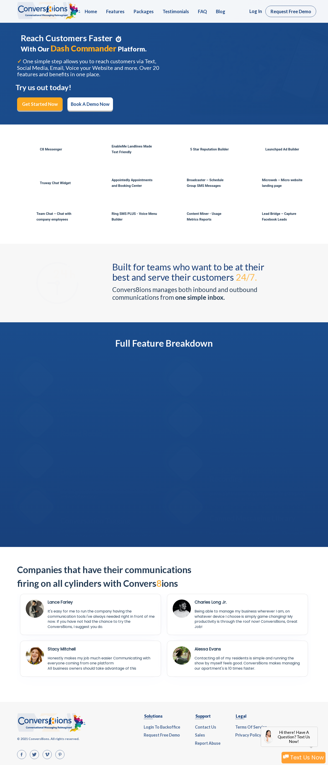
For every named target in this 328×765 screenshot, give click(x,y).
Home (91, 11)
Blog (220, 11)
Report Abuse (207, 743)
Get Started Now (40, 104)
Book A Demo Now (90, 104)
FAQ (202, 11)
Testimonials (176, 11)
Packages (143, 11)
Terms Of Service (251, 726)
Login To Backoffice (162, 726)
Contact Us (205, 726)
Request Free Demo (290, 11)
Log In (255, 11)
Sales (200, 734)
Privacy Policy (248, 734)
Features (115, 11)
